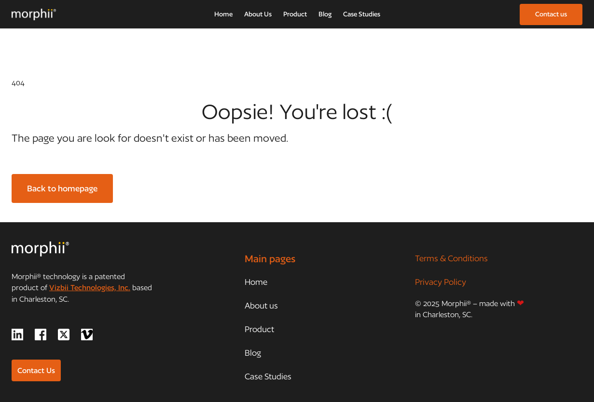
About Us (258, 14)
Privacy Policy (440, 282)
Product (295, 14)
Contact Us (36, 370)
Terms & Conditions (451, 258)
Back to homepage (62, 188)
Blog (325, 14)
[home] (34, 14)
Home (223, 14)
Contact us (551, 14)
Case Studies (361, 14)
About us (261, 305)
